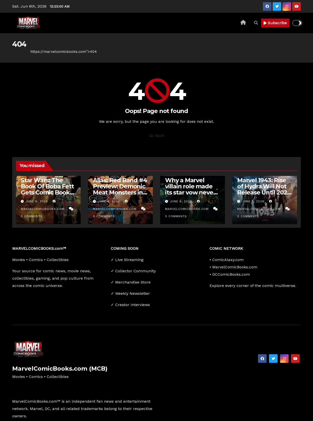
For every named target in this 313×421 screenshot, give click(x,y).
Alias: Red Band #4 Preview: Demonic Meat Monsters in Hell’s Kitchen (120, 189)
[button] (256, 23)
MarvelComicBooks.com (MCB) (60, 368)
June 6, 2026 (37, 201)
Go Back (156, 135)
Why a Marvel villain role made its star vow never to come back (190, 189)
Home (17, 51)
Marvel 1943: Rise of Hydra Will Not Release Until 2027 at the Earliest (263, 189)
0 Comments (32, 216)
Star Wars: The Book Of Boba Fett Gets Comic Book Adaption (47, 189)
